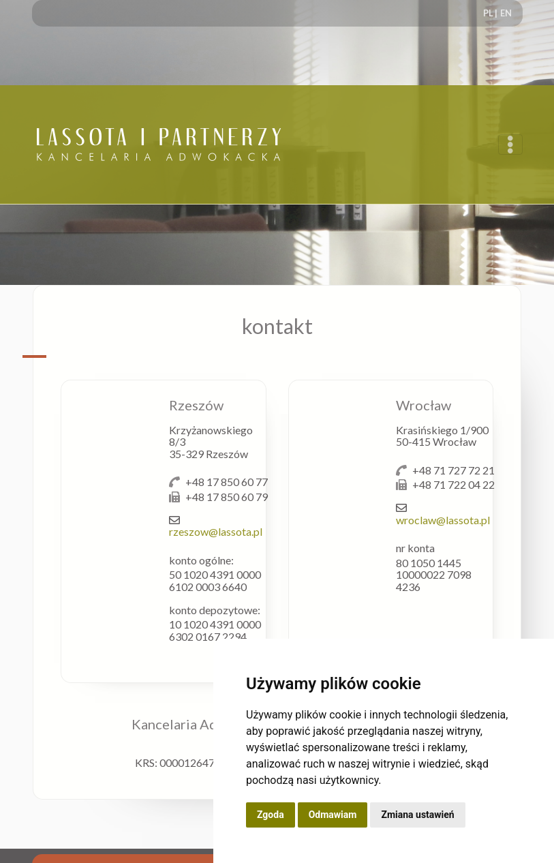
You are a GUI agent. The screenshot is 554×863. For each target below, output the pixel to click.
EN (506, 12)
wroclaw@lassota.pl (443, 519)
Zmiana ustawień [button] (417, 814)
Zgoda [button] (270, 814)
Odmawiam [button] (333, 814)
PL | (490, 12)
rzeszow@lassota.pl (215, 531)
